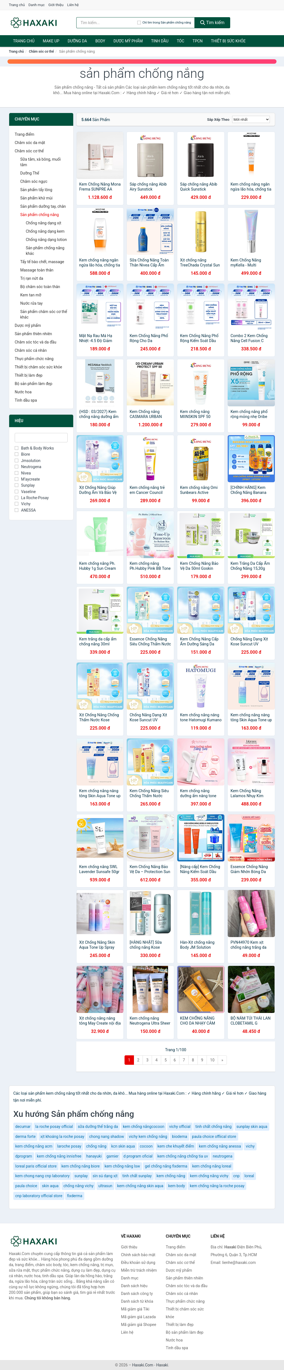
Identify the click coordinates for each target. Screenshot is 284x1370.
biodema (179, 1136)
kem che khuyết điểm (176, 1146)
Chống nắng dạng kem (45, 231)
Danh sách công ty (137, 1293)
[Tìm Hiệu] (41, 437)
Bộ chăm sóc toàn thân (40, 286)
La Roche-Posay (32, 498)
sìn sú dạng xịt (105, 1176)
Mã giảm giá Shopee (138, 1324)
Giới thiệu (55, 5)
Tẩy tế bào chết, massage (42, 262)
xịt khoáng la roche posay (62, 1136)
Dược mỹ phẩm (128, 41)
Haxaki (162, 1365)
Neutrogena (28, 467)
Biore (22, 454)
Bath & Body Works (34, 448)
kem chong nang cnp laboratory (42, 1176)
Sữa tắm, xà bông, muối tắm (40, 162)
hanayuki (94, 1156)
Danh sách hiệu (134, 1286)
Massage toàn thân (37, 270)
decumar (23, 1126)
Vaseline (25, 491)
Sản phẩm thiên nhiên (33, 334)
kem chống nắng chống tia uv (182, 1156)
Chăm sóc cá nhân (31, 350)
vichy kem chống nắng (148, 1136)
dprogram (23, 1156)
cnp (236, 1176)
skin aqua (50, 1186)
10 (212, 1060)
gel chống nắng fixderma (166, 1166)
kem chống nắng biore (81, 1166)
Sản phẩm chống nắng (39, 214)
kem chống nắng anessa (220, 1146)
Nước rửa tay (31, 303)
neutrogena (222, 1156)
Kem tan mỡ (30, 295)
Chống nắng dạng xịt (43, 223)
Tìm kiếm (212, 22)
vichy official (180, 1126)
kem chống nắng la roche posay (217, 1186)
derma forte (25, 1136)
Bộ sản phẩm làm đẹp (33, 383)
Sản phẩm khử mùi (36, 198)
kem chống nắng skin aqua (140, 1186)
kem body (176, 1186)
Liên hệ (73, 5)
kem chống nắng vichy (209, 1176)
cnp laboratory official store (38, 1196)
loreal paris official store (36, 1166)
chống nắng (96, 1146)
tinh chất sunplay (137, 1176)
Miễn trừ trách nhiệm (139, 1270)
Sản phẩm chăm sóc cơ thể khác (43, 314)
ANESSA (25, 510)
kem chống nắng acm (33, 1146)
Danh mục (37, 5)
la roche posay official (54, 1126)
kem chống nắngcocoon (143, 1126)
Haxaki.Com (142, 1365)
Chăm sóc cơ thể (41, 51)
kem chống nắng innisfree (59, 1156)
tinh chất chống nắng (213, 1126)
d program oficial (138, 1156)
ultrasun (105, 1186)
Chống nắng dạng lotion (46, 239)
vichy (250, 1146)
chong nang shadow (106, 1136)
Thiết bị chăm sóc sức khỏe (38, 367)
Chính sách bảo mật (138, 1255)
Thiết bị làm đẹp (28, 375)
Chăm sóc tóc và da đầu (35, 342)
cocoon (146, 1146)
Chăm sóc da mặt (30, 142)
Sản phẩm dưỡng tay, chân (43, 206)
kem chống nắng (170, 1176)
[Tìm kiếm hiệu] (106, 22)
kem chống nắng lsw (122, 1166)
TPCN (197, 41)
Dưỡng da (77, 41)
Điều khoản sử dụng (138, 1262)
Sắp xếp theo (218, 119)
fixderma (74, 1196)
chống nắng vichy (78, 1186)
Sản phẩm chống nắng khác (45, 251)
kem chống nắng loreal (211, 1166)
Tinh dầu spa (26, 400)
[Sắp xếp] (251, 119)
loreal (249, 1176)
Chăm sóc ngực (33, 181)
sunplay (81, 1176)
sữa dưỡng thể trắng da (98, 1126)
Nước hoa (23, 392)
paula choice (26, 1186)
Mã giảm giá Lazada (138, 1317)
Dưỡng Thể (29, 173)
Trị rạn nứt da (31, 278)
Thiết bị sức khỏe (228, 41)
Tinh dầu (160, 41)
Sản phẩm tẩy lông (36, 190)
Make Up (51, 41)
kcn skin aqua (123, 1146)
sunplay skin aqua (252, 1126)
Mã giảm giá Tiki (135, 1309)
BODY (100, 41)
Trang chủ (17, 5)
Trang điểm (24, 134)
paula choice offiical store (214, 1136)
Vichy (23, 504)
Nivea (23, 473)
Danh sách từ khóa (137, 1301)
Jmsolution (27, 460)
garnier (112, 1156)
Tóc (180, 41)
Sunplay (25, 485)
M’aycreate (27, 479)
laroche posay (69, 1146)
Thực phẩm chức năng (34, 358)
